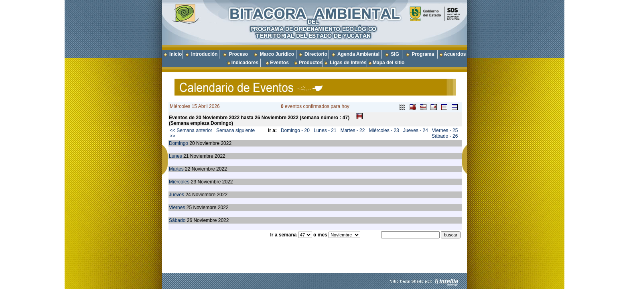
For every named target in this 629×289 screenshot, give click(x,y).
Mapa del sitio (385, 62)
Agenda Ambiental (358, 54)
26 (189, 220)
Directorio (315, 54)
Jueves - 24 (415, 130)
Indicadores (244, 62)
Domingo (178, 143)
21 (186, 156)
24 (188, 194)
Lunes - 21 (325, 130)
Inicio (175, 54)
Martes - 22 (353, 130)
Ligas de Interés (348, 62)
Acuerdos (455, 54)
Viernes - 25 (445, 130)
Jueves (176, 194)
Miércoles (179, 182)
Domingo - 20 (295, 130)
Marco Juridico (277, 54)
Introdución (204, 54)
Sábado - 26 (445, 136)
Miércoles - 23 (384, 130)
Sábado (177, 220)
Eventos (279, 62)
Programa (423, 54)
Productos (310, 62)
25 (189, 207)
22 (187, 169)
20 (192, 143)
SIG (395, 54)
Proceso (238, 54)
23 (193, 182)
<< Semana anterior (191, 130)
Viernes (177, 207)
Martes (176, 169)
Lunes (175, 156)
